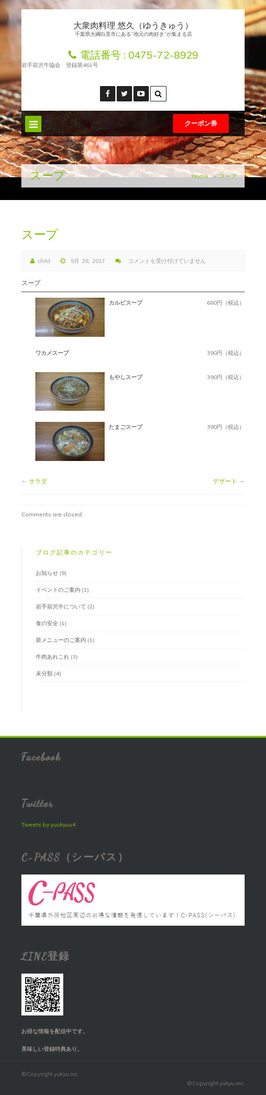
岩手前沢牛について (61, 606)
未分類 (44, 673)
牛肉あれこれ (52, 656)
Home (200, 176)
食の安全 (47, 623)
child (44, 260)
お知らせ (47, 572)
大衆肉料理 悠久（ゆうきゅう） (133, 25)
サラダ (38, 481)
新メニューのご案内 (61, 639)
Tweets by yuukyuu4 (48, 824)
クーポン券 (201, 123)
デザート (225, 481)
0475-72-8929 (163, 54)
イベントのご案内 (58, 589)
